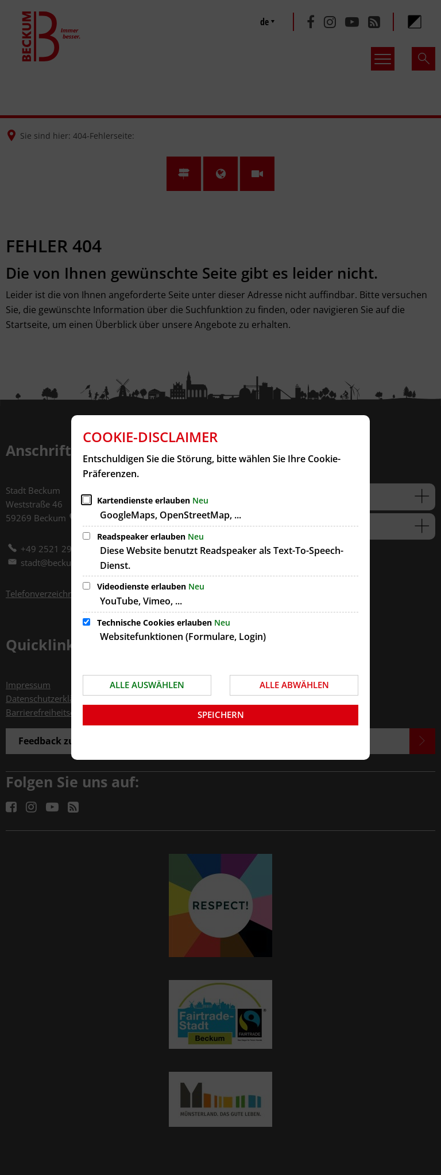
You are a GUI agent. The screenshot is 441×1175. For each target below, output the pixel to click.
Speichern (221, 714)
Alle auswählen (147, 684)
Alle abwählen (294, 684)
